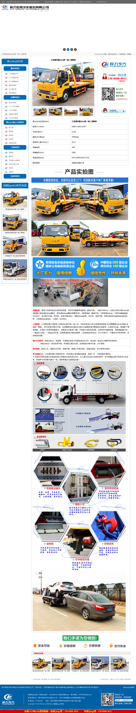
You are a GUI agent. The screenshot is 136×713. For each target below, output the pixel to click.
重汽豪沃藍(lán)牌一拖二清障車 (15, 209)
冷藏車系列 (15, 97)
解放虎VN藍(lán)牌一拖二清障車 (15, 232)
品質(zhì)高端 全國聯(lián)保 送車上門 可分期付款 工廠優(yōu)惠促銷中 (68, 2)
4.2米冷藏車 (13, 110)
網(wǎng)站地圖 (128, 687)
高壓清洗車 (12, 143)
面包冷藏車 (12, 102)
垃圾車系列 (15, 176)
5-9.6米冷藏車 (13, 118)
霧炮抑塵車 (12, 85)
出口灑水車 (12, 89)
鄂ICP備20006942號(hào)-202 (48, 698)
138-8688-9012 (101, 2)
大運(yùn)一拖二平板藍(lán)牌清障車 (120, 679)
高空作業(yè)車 (14, 164)
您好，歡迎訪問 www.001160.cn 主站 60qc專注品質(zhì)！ (21, 2)
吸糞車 (11, 131)
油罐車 (11, 172)
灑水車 (58, 687)
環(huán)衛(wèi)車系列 (15, 122)
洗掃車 (11, 139)
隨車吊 (11, 156)
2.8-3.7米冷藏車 (14, 106)
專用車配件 (12, 93)
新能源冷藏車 (13, 114)
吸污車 (11, 127)
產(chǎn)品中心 (112, 54)
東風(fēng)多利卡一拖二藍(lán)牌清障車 (15, 279)
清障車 (129, 54)
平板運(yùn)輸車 (14, 160)
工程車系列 (122, 54)
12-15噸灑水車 (14, 77)
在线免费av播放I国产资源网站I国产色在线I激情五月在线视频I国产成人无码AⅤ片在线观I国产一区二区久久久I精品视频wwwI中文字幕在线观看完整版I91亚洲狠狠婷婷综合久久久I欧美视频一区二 (56, 709)
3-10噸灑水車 (13, 74)
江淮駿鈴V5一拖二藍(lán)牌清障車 (15, 256)
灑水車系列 (15, 68)
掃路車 (11, 135)
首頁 (105, 54)
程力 (99, 349)
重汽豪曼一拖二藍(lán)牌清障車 (51, 679)
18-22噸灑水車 (14, 81)
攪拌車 (11, 168)
